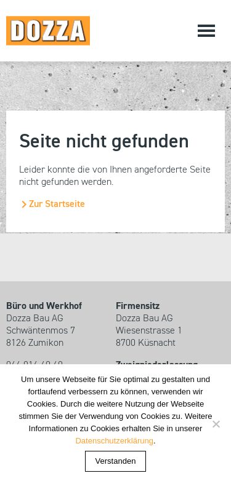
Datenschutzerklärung (114, 440)
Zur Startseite (57, 204)
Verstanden (115, 461)
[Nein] (215, 424)
